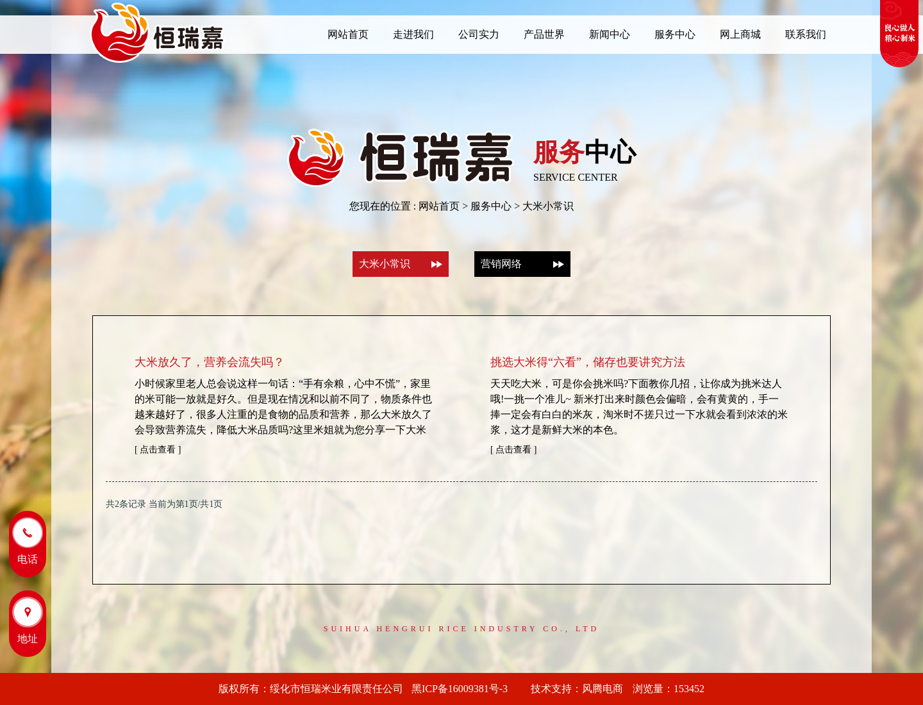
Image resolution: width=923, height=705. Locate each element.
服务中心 (490, 206)
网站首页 (439, 206)
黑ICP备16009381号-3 (465, 688)
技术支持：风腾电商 (577, 688)
